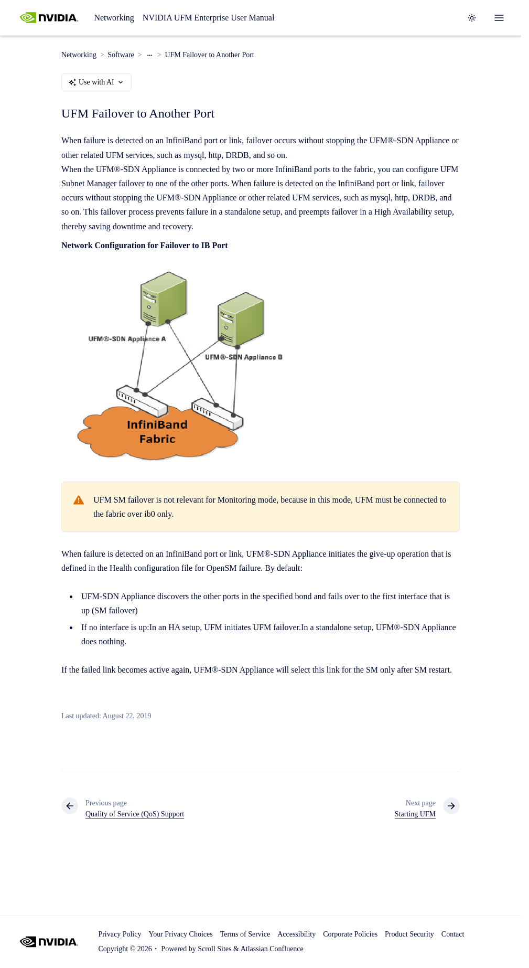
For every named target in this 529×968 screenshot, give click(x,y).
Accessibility (296, 934)
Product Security (409, 934)
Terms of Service (245, 934)
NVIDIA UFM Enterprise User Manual (209, 17)
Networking (114, 17)
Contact (453, 934)
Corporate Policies (350, 934)
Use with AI (96, 82)
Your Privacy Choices (180, 934)
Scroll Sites (214, 949)
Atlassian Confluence (272, 949)
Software (120, 55)
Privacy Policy (119, 934)
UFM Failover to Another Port (209, 55)
